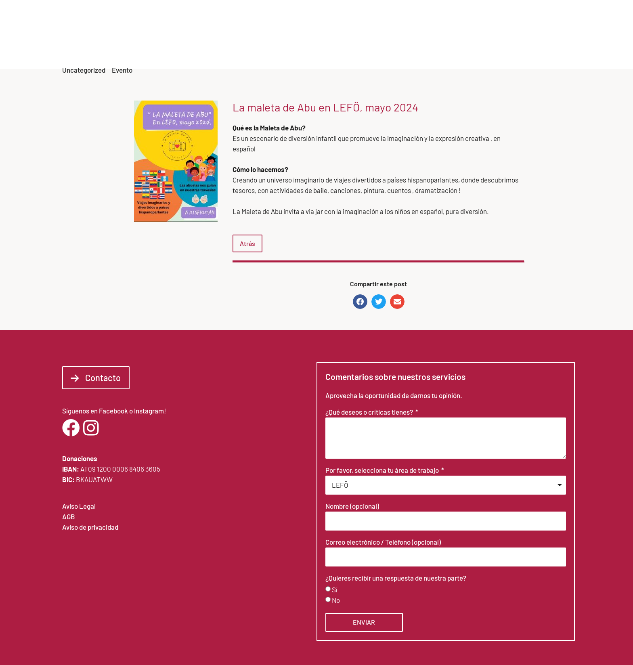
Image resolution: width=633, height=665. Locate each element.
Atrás (247, 243)
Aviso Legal (79, 506)
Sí (334, 589)
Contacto (548, 40)
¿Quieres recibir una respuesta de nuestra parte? (395, 578)
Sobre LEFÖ (351, 40)
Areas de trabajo (409, 40)
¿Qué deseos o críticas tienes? (369, 412)
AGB (68, 516)
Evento (122, 70)
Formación (505, 40)
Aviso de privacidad (90, 527)
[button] (360, 301)
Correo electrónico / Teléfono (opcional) (383, 542)
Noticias (463, 40)
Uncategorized (83, 70)
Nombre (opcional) (352, 506)
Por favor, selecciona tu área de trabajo (382, 470)
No (336, 600)
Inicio (313, 40)
